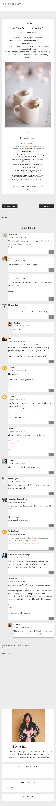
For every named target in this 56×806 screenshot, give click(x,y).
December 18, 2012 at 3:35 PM (16, 502)
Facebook (11, 443)
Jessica (10, 428)
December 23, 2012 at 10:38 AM (22, 627)
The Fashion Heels (15, 441)
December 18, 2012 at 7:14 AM (17, 463)
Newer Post (9, 206)
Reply (51, 252)
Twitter (11, 449)
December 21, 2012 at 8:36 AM (17, 581)
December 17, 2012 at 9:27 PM (16, 341)
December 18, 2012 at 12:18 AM (17, 370)
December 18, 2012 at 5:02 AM (17, 431)
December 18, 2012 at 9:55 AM (17, 481)
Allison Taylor (13, 478)
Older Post (46, 206)
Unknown (11, 367)
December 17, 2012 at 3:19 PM (16, 261)
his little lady (12, 234)
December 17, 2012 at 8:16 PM (16, 308)
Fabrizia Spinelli (13, 531)
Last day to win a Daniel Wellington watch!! (24, 543)
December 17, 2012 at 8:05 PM (16, 279)
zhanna (10, 276)
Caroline (16, 323)
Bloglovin (11, 446)
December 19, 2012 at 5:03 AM (17, 558)
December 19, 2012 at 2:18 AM (17, 534)
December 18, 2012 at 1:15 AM (17, 399)
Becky (10, 258)
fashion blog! (33, 540)
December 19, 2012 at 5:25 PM (22, 326)
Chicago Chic (13, 305)
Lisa (9, 338)
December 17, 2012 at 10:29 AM (17, 237)
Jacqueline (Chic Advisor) (17, 499)
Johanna (11, 460)
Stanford (28, 23)
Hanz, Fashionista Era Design (19, 554)
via (28, 132)
